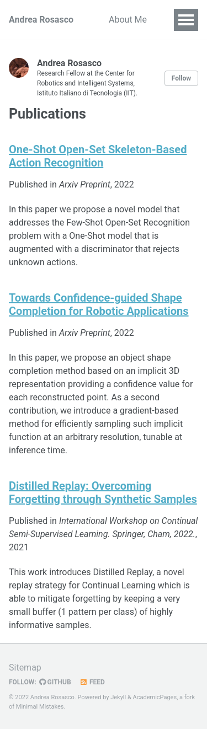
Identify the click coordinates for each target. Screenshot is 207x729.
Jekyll (118, 697)
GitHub (55, 682)
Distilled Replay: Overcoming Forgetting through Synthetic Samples (103, 492)
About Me (128, 19)
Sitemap (25, 667)
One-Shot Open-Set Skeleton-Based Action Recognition (98, 156)
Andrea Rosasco (41, 19)
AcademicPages (155, 697)
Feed (92, 682)
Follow (181, 78)
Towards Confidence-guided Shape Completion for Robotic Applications (99, 304)
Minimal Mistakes (40, 706)
